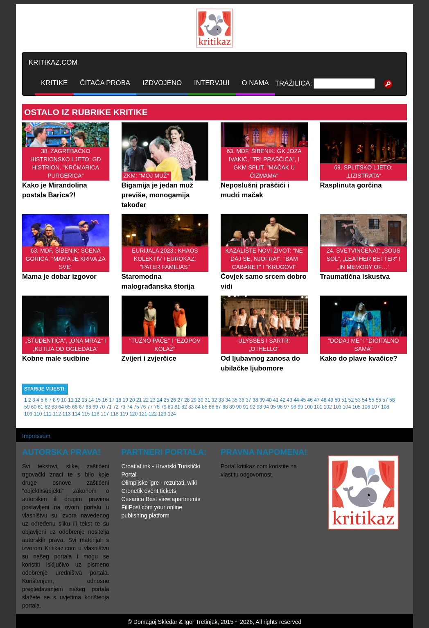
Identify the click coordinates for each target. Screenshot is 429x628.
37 (248, 400)
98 (293, 407)
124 (172, 414)
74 (129, 407)
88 (225, 407)
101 (318, 407)
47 (316, 400)
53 (358, 400)
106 (366, 407)
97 (286, 407)
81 (177, 407)
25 (166, 400)
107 (375, 407)
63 (54, 407)
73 (122, 407)
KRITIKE (54, 83)
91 (245, 407)
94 (266, 407)
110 (38, 414)
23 (152, 400)
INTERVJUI (211, 83)
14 (91, 400)
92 (252, 407)
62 (47, 407)
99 (300, 407)
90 (239, 407)
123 (162, 414)
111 (47, 414)
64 (61, 407)
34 (227, 400)
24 (159, 400)
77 (150, 407)
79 (163, 407)
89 (232, 407)
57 (385, 400)
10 (63, 400)
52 (351, 400)
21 (139, 400)
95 (272, 407)
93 (259, 407)
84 (198, 407)
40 (268, 400)
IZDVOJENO (162, 83)
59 (26, 407)
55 (371, 400)
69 (95, 407)
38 (255, 400)
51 (344, 400)
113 (67, 414)
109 (28, 414)
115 (85, 414)
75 (136, 407)
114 (76, 414)
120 (133, 414)
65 (67, 407)
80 (170, 407)
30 (200, 400)
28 (187, 400)
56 (378, 400)
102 (328, 407)
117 (105, 414)
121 (143, 414)
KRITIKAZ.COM (53, 62)
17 (111, 400)
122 (153, 414)
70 (102, 407)
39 (262, 400)
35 (234, 400)
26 (173, 400)
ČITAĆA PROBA (105, 83)
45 (303, 400)
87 (218, 407)
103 (337, 407)
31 (207, 400)
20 (132, 400)
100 (309, 407)
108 (385, 407)
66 (74, 407)
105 (356, 407)
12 (77, 400)
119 (124, 414)
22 (146, 400)
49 (330, 400)
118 (114, 414)
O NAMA (255, 83)
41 (275, 400)
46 (310, 400)
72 (115, 407)
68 (88, 407)
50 (337, 400)
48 (323, 400)
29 (193, 400)
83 (191, 407)
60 (33, 407)
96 (279, 407)
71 (108, 407)
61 (40, 407)
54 (364, 400)
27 (180, 400)
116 (95, 414)
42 (282, 400)
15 (98, 400)
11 (70, 400)
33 (221, 400)
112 (57, 414)
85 (204, 407)
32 (214, 400)
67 (81, 407)
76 (143, 407)
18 (118, 400)
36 (241, 400)
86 (211, 407)
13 (84, 400)
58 (392, 400)
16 (105, 400)
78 (156, 407)
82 (184, 407)
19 (125, 400)
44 (296, 400)
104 (347, 407)
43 (289, 400)
